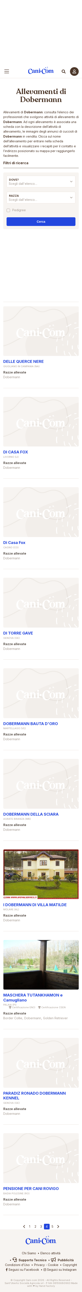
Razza (14, 195)
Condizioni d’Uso (17, 1265)
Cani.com (41, 70)
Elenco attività (50, 1253)
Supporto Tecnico (29, 1260)
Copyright (70, 1265)
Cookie (53, 1265)
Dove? (14, 179)
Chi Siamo (29, 1253)
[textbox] (41, 184)
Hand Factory (47, 1285)
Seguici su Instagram (60, 1269)
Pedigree (19, 210)
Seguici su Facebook (22, 1269)
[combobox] (41, 185)
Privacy (39, 1265)
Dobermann (41, 100)
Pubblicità (62, 1260)
